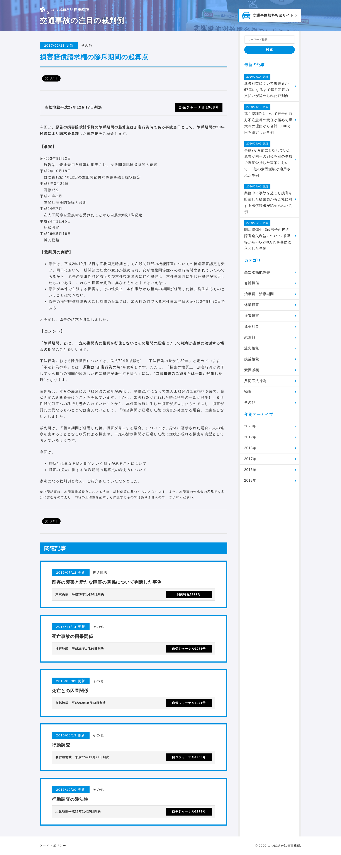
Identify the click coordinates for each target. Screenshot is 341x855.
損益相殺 (251, 359)
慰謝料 (249, 337)
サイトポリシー (54, 845)
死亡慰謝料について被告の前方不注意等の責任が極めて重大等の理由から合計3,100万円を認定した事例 (268, 119)
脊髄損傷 (251, 283)
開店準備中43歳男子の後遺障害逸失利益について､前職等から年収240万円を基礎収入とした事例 (268, 235)
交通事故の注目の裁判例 (82, 20)
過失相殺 (251, 348)
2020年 (250, 426)
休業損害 (251, 305)
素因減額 (251, 370)
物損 (248, 391)
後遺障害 (251, 316)
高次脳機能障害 (257, 272)
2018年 (250, 448)
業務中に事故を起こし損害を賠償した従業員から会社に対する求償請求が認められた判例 (268, 199)
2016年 (250, 470)
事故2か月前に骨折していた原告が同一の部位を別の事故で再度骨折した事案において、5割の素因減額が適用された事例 (268, 159)
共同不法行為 (255, 381)
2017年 (250, 459)
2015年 (250, 480)
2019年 (250, 437)
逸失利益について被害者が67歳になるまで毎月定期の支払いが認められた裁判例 (266, 86)
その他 (249, 402)
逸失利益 (251, 326)
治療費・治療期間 (259, 294)
